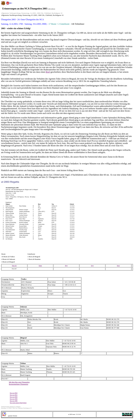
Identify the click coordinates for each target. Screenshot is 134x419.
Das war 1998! (14, 401)
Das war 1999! (14, 399)
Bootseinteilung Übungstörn (18, 384)
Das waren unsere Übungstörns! (18, 402)
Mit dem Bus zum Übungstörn (19, 382)
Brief (48, 72)
